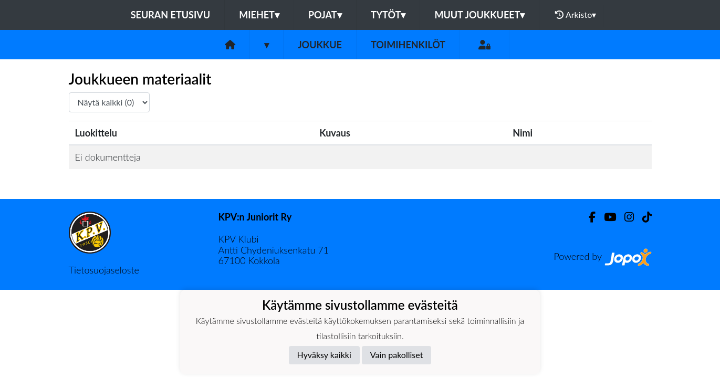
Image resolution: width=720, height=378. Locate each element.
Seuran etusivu (171, 14)
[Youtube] (606, 217)
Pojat (325, 14)
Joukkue (320, 44)
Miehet (259, 14)
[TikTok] (643, 217)
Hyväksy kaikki (324, 355)
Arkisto (575, 14)
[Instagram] (625, 217)
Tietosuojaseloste (104, 270)
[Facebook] (588, 217)
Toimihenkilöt (408, 44)
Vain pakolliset (396, 355)
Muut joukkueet (479, 14)
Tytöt (388, 14)
